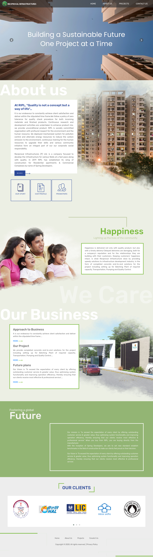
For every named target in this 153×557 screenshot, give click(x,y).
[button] (11, 40)
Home (93, 4)
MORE (20, 173)
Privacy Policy (92, 544)
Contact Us (142, 4)
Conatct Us (93, 538)
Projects (124, 4)
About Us (107, 4)
